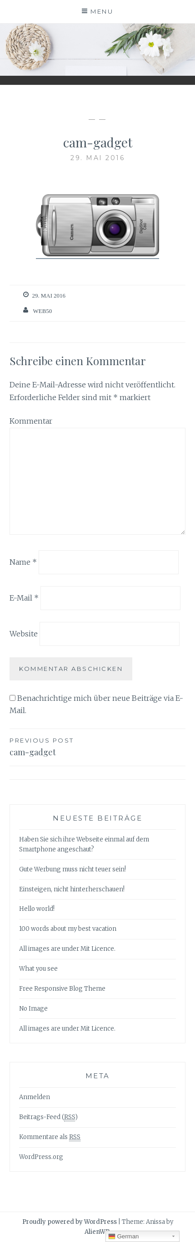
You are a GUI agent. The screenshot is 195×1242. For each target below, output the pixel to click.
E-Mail (24, 597)
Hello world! (37, 909)
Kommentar (31, 420)
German (123, 1236)
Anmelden (34, 1097)
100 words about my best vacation (67, 929)
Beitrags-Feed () (48, 1117)
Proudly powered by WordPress (69, 1222)
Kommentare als (49, 1137)
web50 (42, 311)
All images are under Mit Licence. (67, 949)
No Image (33, 1008)
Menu (101, 11)
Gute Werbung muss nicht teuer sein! (72, 869)
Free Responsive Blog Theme (62, 989)
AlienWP (97, 1232)
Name (23, 562)
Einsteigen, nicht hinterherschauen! (72, 889)
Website (24, 633)
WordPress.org (41, 1157)
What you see (38, 969)
